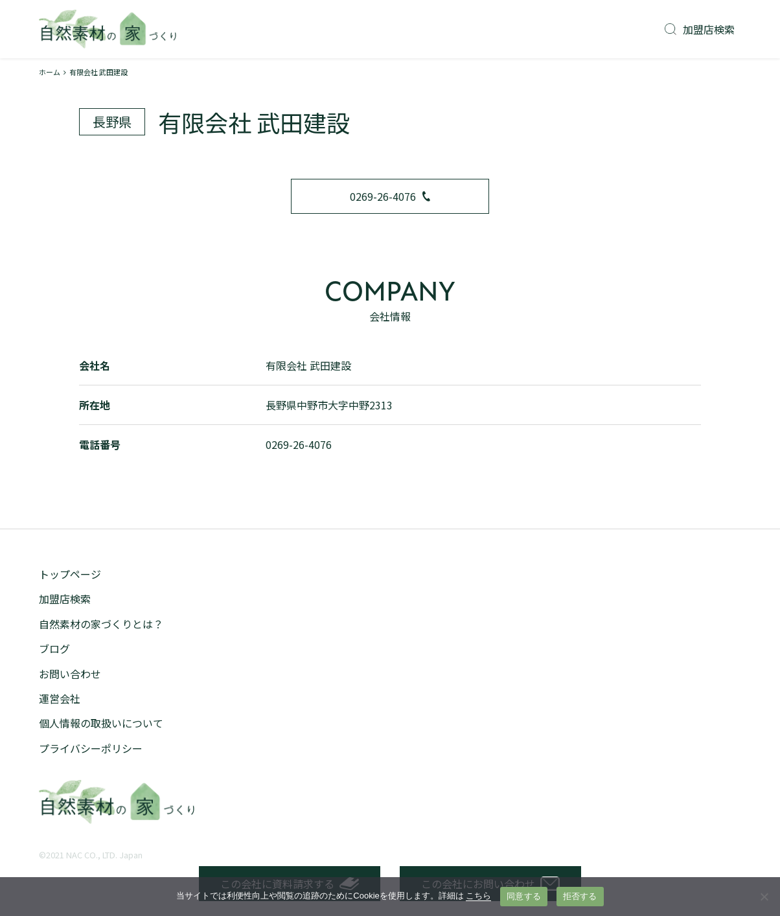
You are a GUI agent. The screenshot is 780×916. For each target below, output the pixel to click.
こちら (478, 895)
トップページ (70, 574)
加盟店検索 (700, 29)
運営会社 (59, 698)
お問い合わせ (70, 673)
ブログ (54, 648)
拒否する (580, 896)
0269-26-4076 (390, 196)
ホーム (49, 72)
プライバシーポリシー (91, 748)
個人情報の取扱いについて (101, 723)
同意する (524, 896)
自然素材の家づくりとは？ (101, 624)
